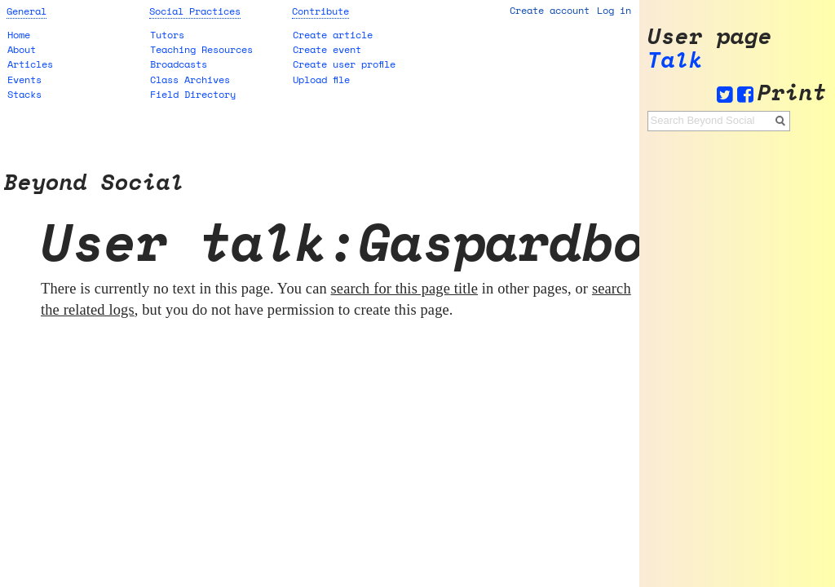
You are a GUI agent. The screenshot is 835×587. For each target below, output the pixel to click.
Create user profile (344, 64)
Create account (550, 10)
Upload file (321, 79)
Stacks (24, 94)
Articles (30, 64)
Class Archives (190, 79)
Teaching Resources (201, 49)
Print (792, 92)
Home (18, 35)
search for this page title (405, 288)
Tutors (167, 35)
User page (709, 36)
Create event (327, 49)
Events (24, 79)
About (21, 49)
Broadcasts (178, 64)
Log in (614, 10)
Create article (333, 35)
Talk (675, 60)
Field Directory (193, 94)
